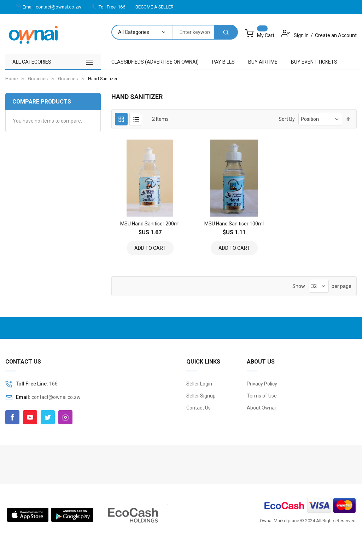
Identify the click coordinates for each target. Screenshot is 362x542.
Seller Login (199, 384)
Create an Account (336, 35)
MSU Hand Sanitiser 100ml (234, 223)
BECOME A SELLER (154, 7)
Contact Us (198, 408)
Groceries (38, 78)
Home (11, 78)
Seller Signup (201, 396)
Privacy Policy (262, 384)
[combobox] (193, 32)
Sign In (302, 35)
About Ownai (261, 408)
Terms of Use (262, 396)
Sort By (287, 119)
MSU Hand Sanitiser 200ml (150, 223)
